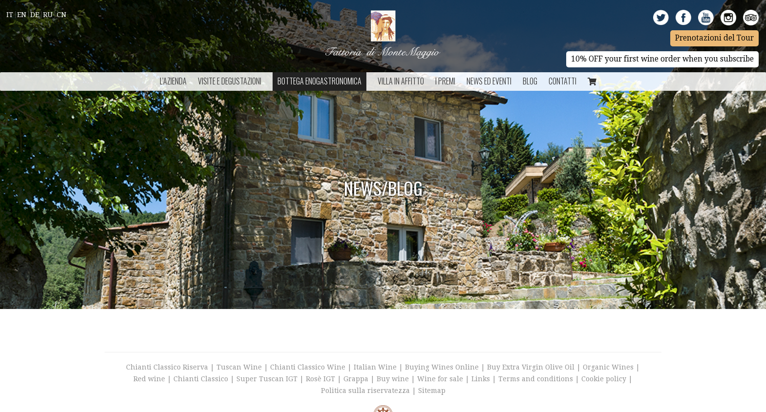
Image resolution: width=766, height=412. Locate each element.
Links (480, 379)
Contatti (562, 81)
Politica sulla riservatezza (365, 390)
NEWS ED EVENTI (489, 81)
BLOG (530, 81)
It (9, 15)
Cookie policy (603, 379)
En (21, 15)
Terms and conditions (535, 379)
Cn (61, 15)
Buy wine (393, 379)
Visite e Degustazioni (229, 81)
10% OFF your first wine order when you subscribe (662, 59)
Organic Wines (608, 367)
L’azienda (173, 81)
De (34, 15)
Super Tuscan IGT (267, 379)
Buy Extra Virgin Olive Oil (530, 367)
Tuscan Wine (239, 367)
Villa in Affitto (401, 81)
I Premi (445, 81)
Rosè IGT (320, 379)
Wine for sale (440, 379)
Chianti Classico (200, 379)
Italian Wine (375, 367)
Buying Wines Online (442, 367)
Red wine (149, 379)
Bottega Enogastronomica (319, 81)
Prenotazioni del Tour (714, 38)
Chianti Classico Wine (307, 367)
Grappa (355, 379)
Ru (48, 15)
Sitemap (432, 390)
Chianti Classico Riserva (168, 367)
